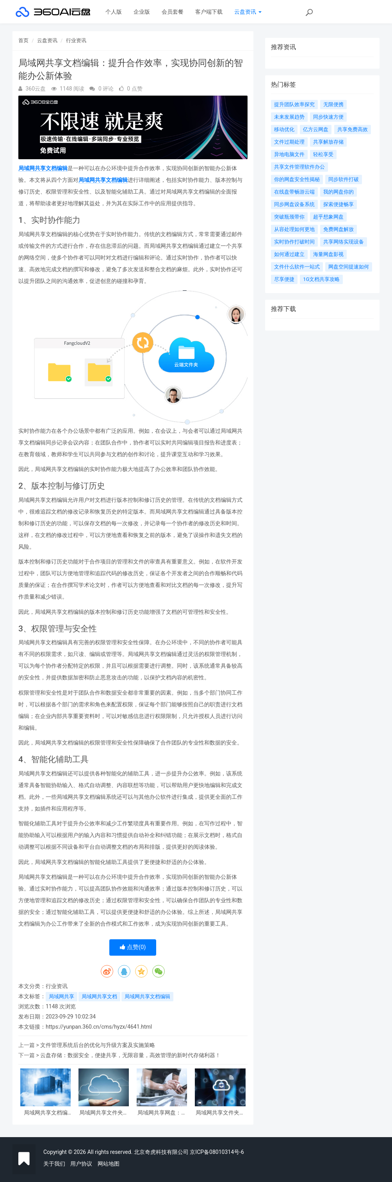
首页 (23, 40)
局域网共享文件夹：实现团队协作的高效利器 (103, 1113)
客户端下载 (209, 12)
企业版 (142, 12)
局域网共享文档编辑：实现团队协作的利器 (45, 1113)
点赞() (133, 947)
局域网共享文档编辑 (43, 168)
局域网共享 (61, 996)
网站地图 (108, 1164)
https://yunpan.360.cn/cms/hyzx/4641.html (99, 1027)
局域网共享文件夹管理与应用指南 (220, 1113)
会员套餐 (173, 12)
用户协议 (81, 1164)
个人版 (113, 12)
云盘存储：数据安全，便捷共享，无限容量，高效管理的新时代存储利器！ (130, 1055)
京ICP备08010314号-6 (217, 1152)
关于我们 (54, 1164)
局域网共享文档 (99, 996)
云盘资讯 (247, 12)
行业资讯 (76, 40)
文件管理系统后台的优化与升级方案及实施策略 (97, 1045)
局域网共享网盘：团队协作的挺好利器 (162, 1113)
